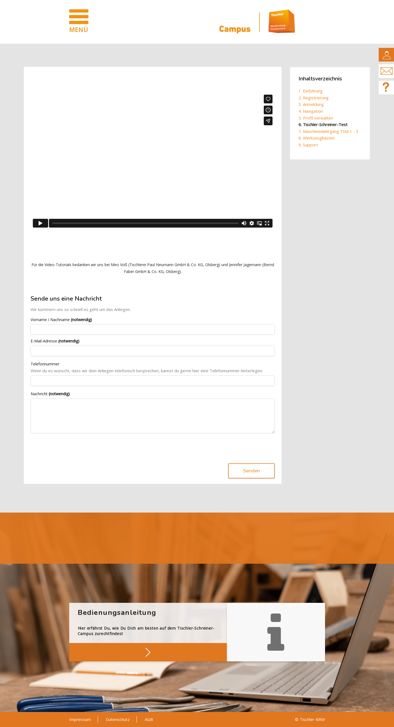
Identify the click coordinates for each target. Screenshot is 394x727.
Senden (251, 471)
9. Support (308, 144)
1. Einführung (311, 91)
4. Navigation (311, 111)
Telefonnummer (45, 364)
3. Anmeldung (311, 104)
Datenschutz (118, 719)
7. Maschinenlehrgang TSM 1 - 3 (328, 131)
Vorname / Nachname (61, 320)
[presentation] (72, 448)
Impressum (80, 719)
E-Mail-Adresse (55, 341)
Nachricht (50, 394)
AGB (149, 719)
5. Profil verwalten (316, 118)
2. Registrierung (314, 97)
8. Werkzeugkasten (317, 138)
